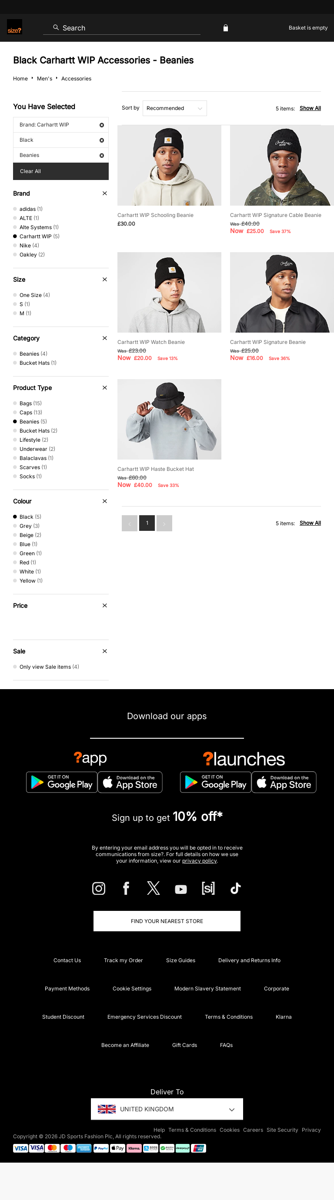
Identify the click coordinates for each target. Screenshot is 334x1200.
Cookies (230, 1130)
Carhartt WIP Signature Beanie (268, 342)
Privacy (311, 1130)
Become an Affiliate (125, 1045)
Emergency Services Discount (144, 1016)
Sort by (131, 107)
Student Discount (63, 1016)
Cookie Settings (132, 988)
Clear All (30, 171)
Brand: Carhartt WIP (62, 124)
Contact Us (67, 960)
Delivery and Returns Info (249, 960)
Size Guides (180, 960)
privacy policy (199, 860)
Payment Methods (67, 988)
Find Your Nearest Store (167, 921)
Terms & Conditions (229, 1016)
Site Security (282, 1130)
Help (159, 1130)
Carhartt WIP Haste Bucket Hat (155, 469)
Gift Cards (184, 1045)
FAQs (226, 1045)
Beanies (62, 155)
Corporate (276, 988)
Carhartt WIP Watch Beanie (151, 342)
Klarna (284, 1016)
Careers (253, 1130)
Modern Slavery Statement (207, 988)
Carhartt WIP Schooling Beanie (155, 215)
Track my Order (123, 960)
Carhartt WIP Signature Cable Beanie (275, 215)
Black (62, 140)
